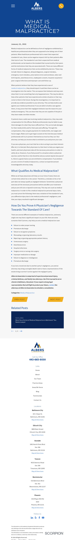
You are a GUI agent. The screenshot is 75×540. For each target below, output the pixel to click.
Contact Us (37, 400)
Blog (37, 392)
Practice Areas (37, 383)
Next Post (55, 299)
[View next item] (21, 331)
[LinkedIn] (32, 518)
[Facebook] (39, 518)
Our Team (37, 379)
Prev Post (20, 299)
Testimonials (37, 396)
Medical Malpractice (27, 293)
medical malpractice (18, 88)
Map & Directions (37, 420)
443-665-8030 (37, 359)
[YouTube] (43, 518)
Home (37, 370)
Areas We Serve (37, 387)
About (37, 375)
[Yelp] (35, 518)
